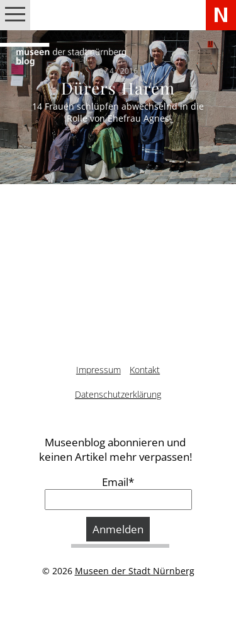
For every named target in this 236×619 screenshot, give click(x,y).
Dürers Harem (117, 88)
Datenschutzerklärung (118, 394)
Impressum (98, 370)
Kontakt (145, 370)
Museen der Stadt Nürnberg (134, 571)
